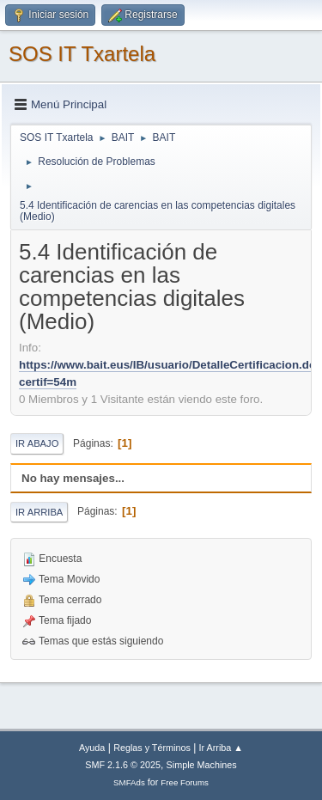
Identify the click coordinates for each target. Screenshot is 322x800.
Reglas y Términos (152, 747)
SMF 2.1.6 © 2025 (123, 765)
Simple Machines (202, 765)
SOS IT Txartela (82, 53)
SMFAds (129, 782)
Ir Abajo (36, 443)
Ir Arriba (39, 512)
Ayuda (92, 747)
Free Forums (185, 782)
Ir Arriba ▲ (221, 747)
